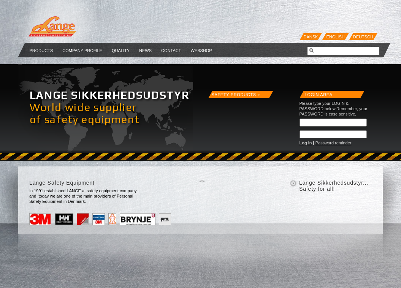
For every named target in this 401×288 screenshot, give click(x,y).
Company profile (82, 50)
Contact (171, 50)
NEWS (145, 50)
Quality (121, 50)
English (335, 37)
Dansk (311, 37)
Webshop (201, 50)
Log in (306, 143)
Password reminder (333, 143)
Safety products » (236, 94)
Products (41, 50)
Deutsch (363, 37)
